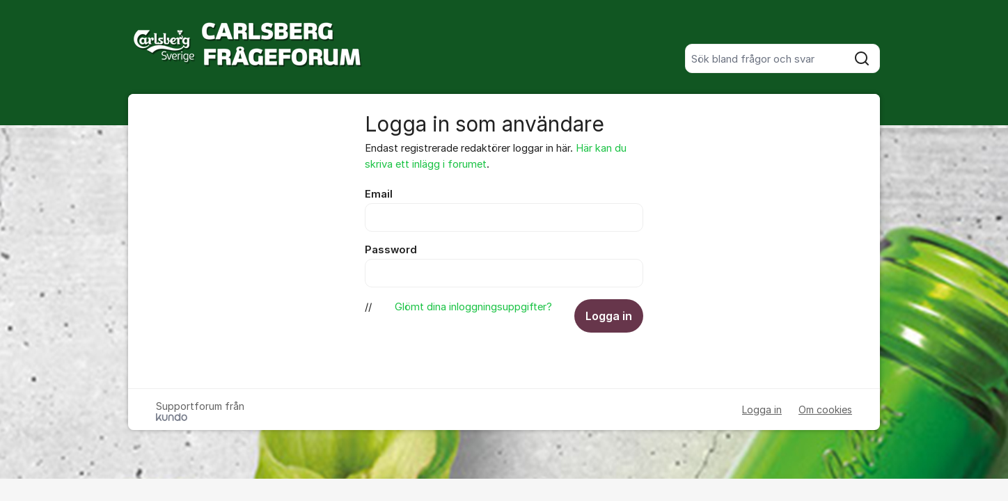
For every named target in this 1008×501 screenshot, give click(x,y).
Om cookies (825, 409)
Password (391, 250)
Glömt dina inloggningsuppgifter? (473, 307)
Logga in (608, 316)
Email (379, 194)
